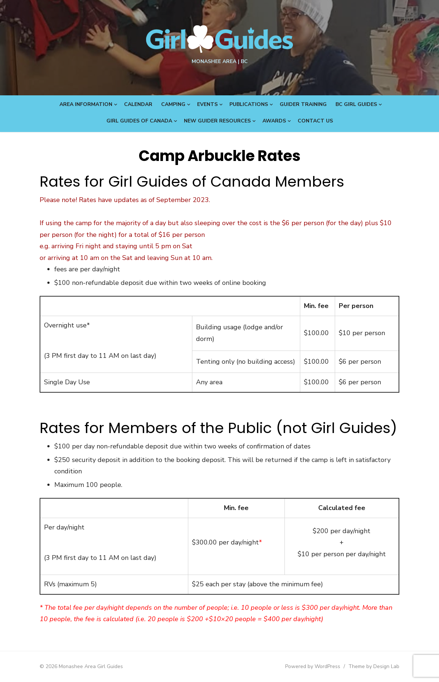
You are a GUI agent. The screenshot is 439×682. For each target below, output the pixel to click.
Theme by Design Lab (373, 666)
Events (207, 104)
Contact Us (315, 120)
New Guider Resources (217, 120)
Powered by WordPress (312, 666)
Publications (248, 104)
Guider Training (303, 104)
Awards (274, 120)
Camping (173, 104)
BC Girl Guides (356, 104)
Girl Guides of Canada (139, 120)
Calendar (138, 104)
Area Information (85, 104)
